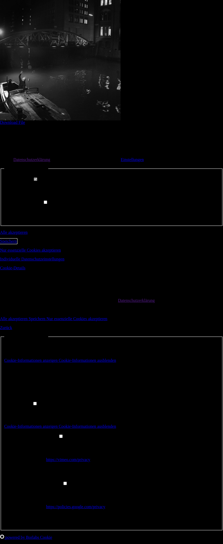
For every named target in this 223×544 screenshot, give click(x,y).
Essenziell (26, 179)
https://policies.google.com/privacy (75, 506)
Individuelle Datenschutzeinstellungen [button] (32, 259)
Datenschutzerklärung (31, 159)
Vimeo (51, 442)
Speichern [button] (8, 241)
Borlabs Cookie (48, 370)
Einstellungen (132, 159)
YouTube (53, 489)
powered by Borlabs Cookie (26, 537)
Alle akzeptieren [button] (14, 232)
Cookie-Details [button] (12, 268)
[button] (60, 360)
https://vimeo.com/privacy (68, 459)
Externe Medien (31, 202)
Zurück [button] (6, 327)
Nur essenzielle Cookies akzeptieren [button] (30, 250)
